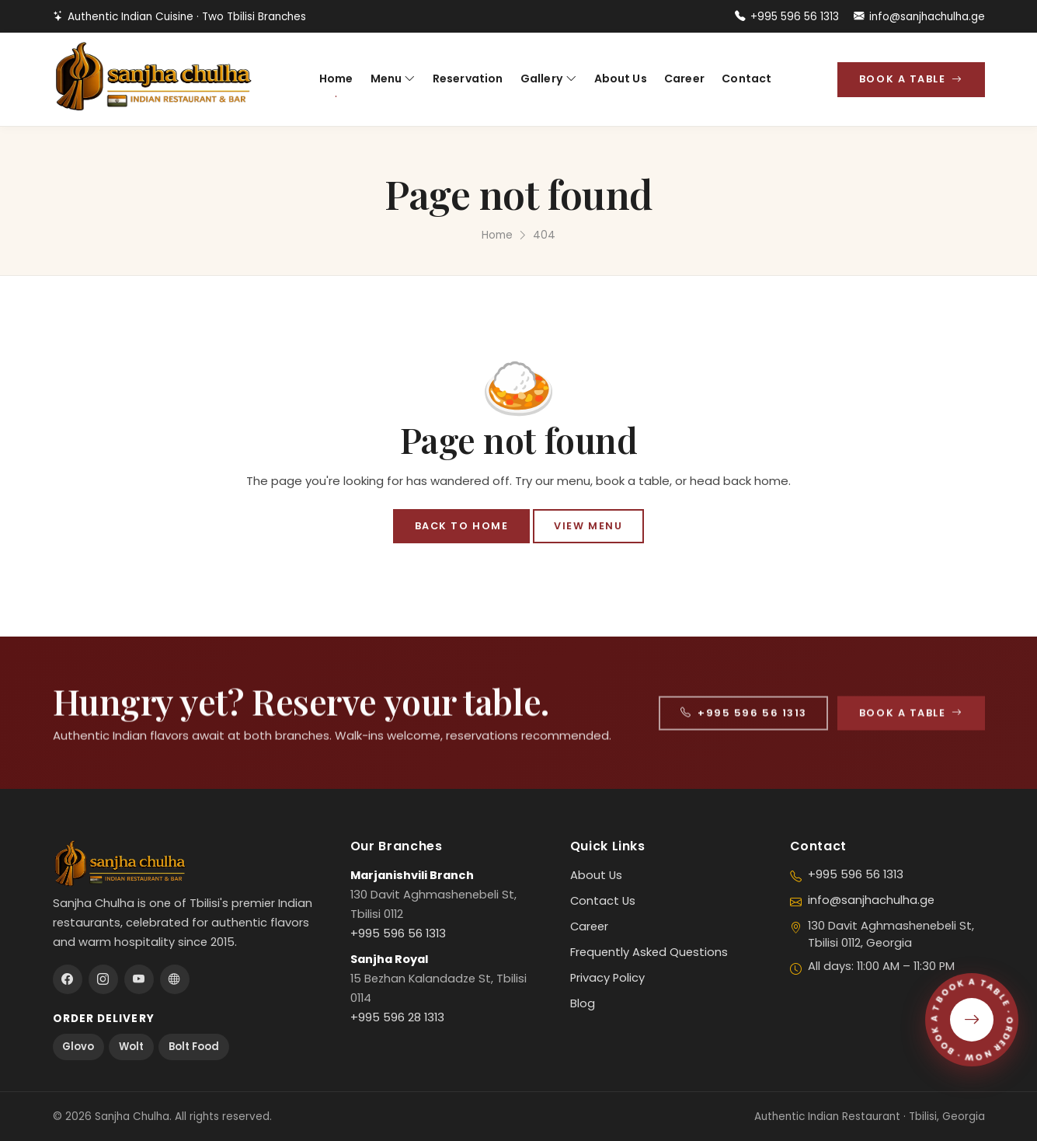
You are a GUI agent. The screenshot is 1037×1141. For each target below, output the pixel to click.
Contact (746, 78)
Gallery (548, 78)
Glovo (78, 1046)
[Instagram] (103, 979)
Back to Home (461, 525)
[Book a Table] (971, 1019)
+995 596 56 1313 (787, 17)
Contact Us (602, 901)
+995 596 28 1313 (397, 1017)
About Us (620, 78)
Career (684, 78)
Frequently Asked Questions (649, 952)
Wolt (131, 1046)
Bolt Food (194, 1046)
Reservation (468, 78)
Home (336, 78)
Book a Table (911, 78)
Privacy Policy (607, 978)
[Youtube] (139, 979)
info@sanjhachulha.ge (919, 17)
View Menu (588, 525)
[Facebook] (67, 979)
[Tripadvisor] (175, 979)
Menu (393, 78)
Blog (582, 1003)
